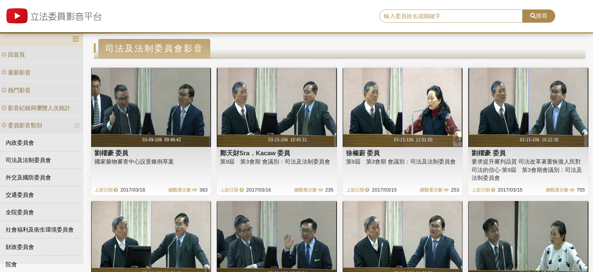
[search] (451, 16)
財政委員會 (20, 247)
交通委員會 (20, 195)
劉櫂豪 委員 (112, 153)
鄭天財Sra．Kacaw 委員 (255, 153)
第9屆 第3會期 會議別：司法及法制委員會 (275, 161)
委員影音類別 (21, 125)
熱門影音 (16, 90)
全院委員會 (20, 212)
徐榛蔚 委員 (363, 153)
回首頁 (13, 54)
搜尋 (538, 15)
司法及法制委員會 (28, 160)
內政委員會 (20, 142)
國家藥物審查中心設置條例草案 (134, 161)
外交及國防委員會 (28, 177)
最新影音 (16, 72)
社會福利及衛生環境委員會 (40, 229)
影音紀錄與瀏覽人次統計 (35, 108)
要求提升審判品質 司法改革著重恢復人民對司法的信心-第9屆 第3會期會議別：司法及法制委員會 (527, 169)
